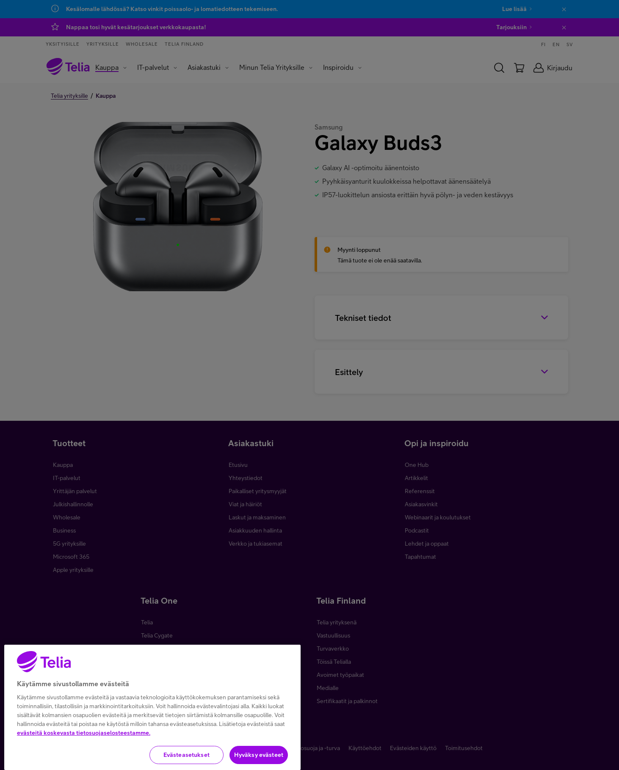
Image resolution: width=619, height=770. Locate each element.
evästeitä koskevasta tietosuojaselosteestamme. (83, 766)
